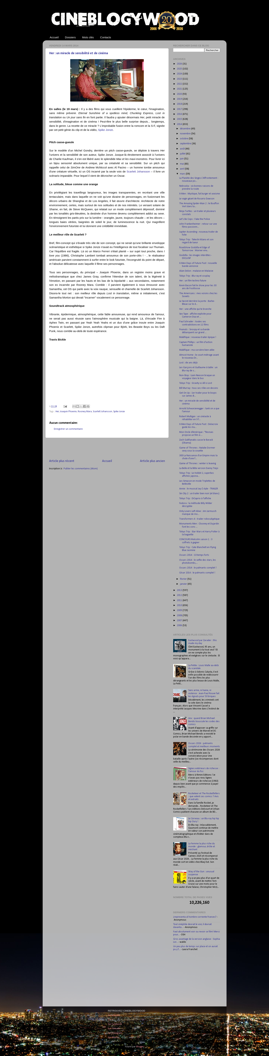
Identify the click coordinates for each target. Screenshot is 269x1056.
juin (182, 159)
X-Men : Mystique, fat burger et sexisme (199, 194)
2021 (180, 89)
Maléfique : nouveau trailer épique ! (197, 337)
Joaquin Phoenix (68, 411)
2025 (180, 69)
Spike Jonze (119, 411)
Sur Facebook (115, 1024)
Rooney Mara (85, 411)
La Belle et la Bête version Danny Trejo (198, 468)
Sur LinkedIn (114, 1015)
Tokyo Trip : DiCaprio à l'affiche (195, 498)
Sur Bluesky (114, 1037)
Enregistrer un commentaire (68, 429)
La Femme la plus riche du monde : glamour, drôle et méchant (201, 846)
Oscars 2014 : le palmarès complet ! (197, 568)
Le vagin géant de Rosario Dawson (196, 199)
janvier (184, 584)
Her (57, 411)
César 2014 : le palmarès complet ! (197, 573)
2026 (180, 64)
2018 (180, 104)
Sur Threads (114, 1028)
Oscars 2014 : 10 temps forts (194, 555)
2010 (180, 605)
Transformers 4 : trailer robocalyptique (199, 519)
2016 (180, 114)
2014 (180, 124)
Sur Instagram (115, 1033)
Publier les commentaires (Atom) (81, 468)
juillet (183, 154)
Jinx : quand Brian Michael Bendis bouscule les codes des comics (204, 721)
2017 (180, 109)
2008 (180, 615)
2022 (180, 84)
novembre (185, 133)
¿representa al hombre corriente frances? (194, 917)
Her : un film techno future (192, 281)
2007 (180, 620)
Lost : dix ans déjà (188, 363)
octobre (184, 138)
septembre (186, 143)
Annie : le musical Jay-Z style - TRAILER (198, 489)
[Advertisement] (107, 448)
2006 (180, 625)
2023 (180, 79)
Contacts (105, 37)
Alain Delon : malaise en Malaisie (196, 271)
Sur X (110, 1020)
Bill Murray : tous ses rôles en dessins (198, 388)
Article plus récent (61, 461)
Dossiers (70, 37)
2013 (180, 590)
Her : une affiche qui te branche (195, 309)
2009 (180, 610)
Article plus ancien (152, 461)
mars (183, 174)
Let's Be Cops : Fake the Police (194, 219)
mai (182, 164)
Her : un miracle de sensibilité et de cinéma (78, 53)
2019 (180, 99)
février (183, 579)
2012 (180, 595)
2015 (180, 119)
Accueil (54, 37)
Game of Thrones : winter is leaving (197, 463)
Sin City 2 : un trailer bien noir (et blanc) (199, 493)
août (182, 149)
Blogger (140, 1046)
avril (182, 169)
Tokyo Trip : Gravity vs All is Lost (195, 383)
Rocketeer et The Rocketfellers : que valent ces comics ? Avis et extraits (204, 796)
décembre (185, 129)
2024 (180, 74)
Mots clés (88, 37)
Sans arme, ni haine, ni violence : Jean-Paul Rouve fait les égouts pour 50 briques (203, 693)
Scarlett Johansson (102, 411)
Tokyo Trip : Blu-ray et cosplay (194, 276)
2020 (180, 94)
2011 (180, 600)
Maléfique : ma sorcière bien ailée (196, 350)
